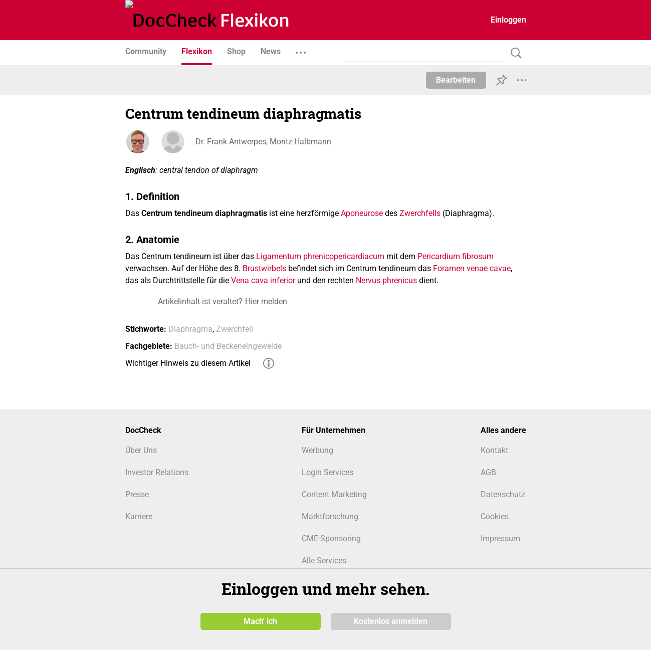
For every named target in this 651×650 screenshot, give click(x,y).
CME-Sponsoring (331, 538)
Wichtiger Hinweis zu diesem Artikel (188, 363)
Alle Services (324, 560)
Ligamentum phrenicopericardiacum (320, 256)
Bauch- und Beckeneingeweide (228, 346)
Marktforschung (330, 516)
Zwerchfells (420, 213)
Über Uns (141, 450)
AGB (488, 472)
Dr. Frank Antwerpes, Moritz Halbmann (263, 141)
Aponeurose (362, 213)
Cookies (495, 516)
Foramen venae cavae (472, 268)
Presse (137, 494)
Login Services (327, 472)
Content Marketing (334, 494)
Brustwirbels (264, 268)
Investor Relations (156, 472)
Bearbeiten (456, 80)
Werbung (317, 450)
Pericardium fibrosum (455, 256)
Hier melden (266, 301)
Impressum (500, 538)
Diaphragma (190, 329)
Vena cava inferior (263, 280)
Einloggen (508, 20)
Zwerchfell (234, 329)
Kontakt (494, 450)
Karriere (138, 516)
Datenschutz (503, 494)
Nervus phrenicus (386, 280)
